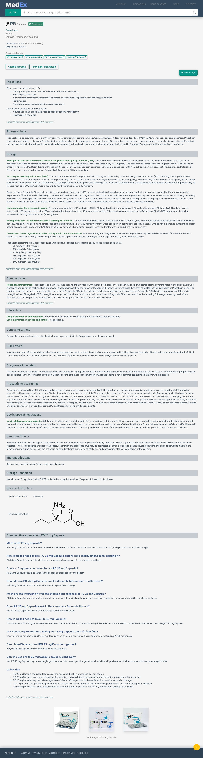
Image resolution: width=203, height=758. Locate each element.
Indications (144, 4)
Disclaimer (54, 753)
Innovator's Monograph (44, 67)
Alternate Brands (17, 67)
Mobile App (82, 753)
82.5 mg (54, 57)
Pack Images (36, 24)
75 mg (34, 57)
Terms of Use (68, 753)
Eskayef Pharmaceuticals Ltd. (22, 36)
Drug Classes (163, 4)
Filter (13, 12)
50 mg (15, 57)
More (178, 4)
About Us (25, 753)
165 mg (76, 57)
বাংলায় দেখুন (188, 73)
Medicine (128, 4)
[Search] (195, 12)
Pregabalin (11, 30)
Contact (191, 4)
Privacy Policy (40, 753)
